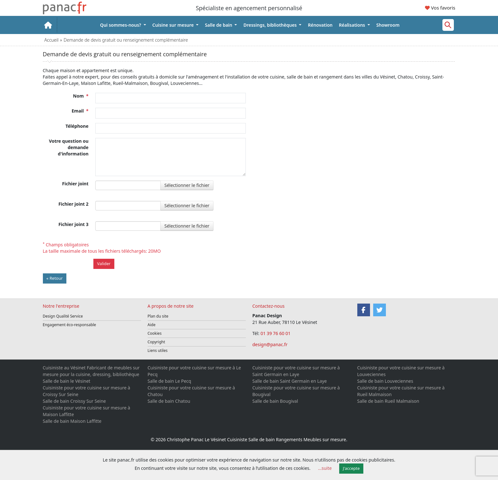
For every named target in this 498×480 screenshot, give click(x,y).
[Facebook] (363, 310)
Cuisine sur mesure (173, 25)
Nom (81, 96)
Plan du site (158, 316)
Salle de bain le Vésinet (67, 381)
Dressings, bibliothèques (270, 25)
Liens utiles (158, 350)
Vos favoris (440, 7)
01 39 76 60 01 (276, 333)
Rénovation (320, 25)
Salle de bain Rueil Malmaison (388, 401)
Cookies (155, 333)
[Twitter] (379, 310)
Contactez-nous (268, 306)
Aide (152, 324)
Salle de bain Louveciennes (385, 381)
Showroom (388, 25)
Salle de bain (219, 25)
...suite (325, 468)
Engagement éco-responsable (69, 324)
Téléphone (76, 126)
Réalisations (352, 25)
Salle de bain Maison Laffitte (72, 421)
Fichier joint (75, 184)
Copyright (156, 342)
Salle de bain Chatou (169, 401)
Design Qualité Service (63, 316)
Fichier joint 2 (73, 204)
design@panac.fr (270, 344)
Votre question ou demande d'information (69, 147)
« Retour (54, 278)
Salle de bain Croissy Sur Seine (74, 401)
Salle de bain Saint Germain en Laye (289, 381)
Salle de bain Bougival (275, 401)
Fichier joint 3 (73, 224)
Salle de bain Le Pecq (169, 381)
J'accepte (351, 468)
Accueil (51, 40)
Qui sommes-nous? (121, 25)
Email (79, 111)
